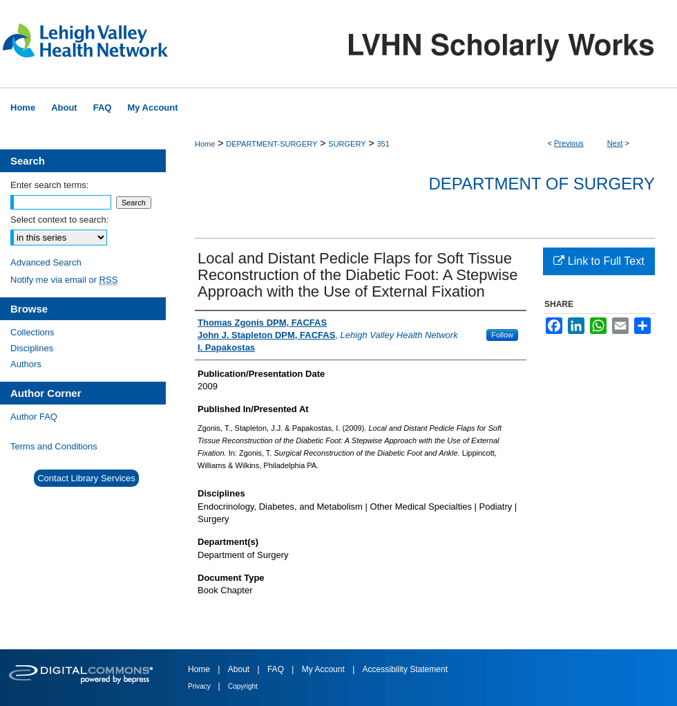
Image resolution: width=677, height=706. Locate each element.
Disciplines (31, 348)
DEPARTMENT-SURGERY (271, 144)
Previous (569, 143)
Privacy (200, 686)
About (240, 669)
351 (382, 144)
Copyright (243, 686)
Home (205, 144)
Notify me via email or (63, 280)
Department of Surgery (541, 183)
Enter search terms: (49, 185)
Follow (502, 335)
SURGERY (346, 144)
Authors (25, 364)
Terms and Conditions (53, 446)
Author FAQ (33, 416)
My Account (324, 669)
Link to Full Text (598, 261)
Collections (32, 332)
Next (615, 143)
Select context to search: (59, 219)
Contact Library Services (86, 478)
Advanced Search (46, 262)
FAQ (276, 669)
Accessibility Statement (405, 669)
